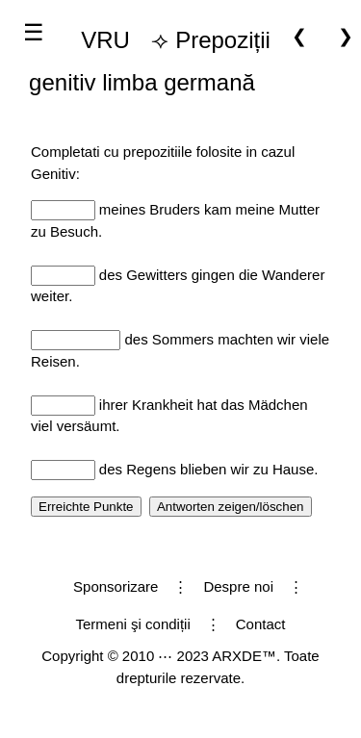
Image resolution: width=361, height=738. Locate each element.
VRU (105, 40)
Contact (261, 624)
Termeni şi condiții (133, 624)
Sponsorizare (115, 586)
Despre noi (238, 586)
